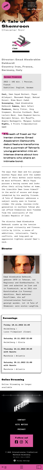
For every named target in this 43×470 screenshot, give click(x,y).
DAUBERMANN (27, 457)
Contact (22, 420)
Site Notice (21, 425)
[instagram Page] (21, 442)
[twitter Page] (26, 442)
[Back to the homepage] (6, 6)
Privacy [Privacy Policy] (22, 429)
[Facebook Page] (16, 442)
